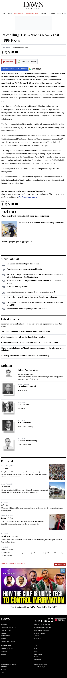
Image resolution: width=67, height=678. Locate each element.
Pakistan (44, 13)
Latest (10, 13)
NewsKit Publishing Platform (41, 667)
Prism (35, 648)
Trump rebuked (7, 518)
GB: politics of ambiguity (27, 386)
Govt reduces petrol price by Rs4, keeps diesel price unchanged (32, 297)
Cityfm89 (4, 667)
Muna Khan (22, 409)
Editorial (7, 461)
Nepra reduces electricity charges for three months (27, 308)
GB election (5, 487)
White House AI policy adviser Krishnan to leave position (23, 337)
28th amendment (24, 422)
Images (36, 651)
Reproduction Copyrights (42, 627)
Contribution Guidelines (9, 627)
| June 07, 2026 (33, 8)
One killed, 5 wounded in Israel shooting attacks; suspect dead (25, 331)
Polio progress (7, 550)
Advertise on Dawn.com (41, 630)
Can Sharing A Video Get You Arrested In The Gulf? (34, 607)
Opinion (52, 13)
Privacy (3, 638)
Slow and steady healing (27, 441)
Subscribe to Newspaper (42, 625)
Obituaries (37, 638)
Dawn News (37, 659)
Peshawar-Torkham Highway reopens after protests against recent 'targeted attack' (31, 325)
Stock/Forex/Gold (7, 648)
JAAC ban (4, 468)
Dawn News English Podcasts (13, 564)
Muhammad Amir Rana (25, 374)
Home (4, 13)
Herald (3, 669)
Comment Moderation (8, 641)
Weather (4, 651)
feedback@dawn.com (28, 197)
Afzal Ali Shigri (22, 390)
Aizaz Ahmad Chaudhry (25, 427)
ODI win (4, 505)
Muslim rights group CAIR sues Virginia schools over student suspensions (30, 342)
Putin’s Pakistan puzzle (28, 370)
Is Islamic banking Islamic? (17, 286)
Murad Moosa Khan (24, 445)
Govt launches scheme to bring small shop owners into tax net (31, 292)
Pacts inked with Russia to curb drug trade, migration (25, 216)
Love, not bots (23, 404)
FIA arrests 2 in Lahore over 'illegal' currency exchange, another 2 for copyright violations (32, 349)
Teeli (2, 672)
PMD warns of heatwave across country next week (41, 222)
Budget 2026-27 (19, 13)
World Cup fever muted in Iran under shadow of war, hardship (25, 355)
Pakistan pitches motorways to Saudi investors (25, 269)
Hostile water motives (9, 536)
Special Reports (39, 654)
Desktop (4, 654)
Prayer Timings (6, 646)
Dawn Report (6, 47)
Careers (36, 636)
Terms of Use (5, 636)
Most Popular (10, 259)
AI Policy (4, 633)
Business (60, 13)
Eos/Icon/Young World (8, 664)
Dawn (35, 646)
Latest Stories (10, 319)
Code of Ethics (6, 630)
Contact (4, 625)
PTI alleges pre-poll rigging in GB (16, 241)
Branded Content (39, 633)
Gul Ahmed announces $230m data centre (23, 264)
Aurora (36, 657)
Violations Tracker (32, 13)
